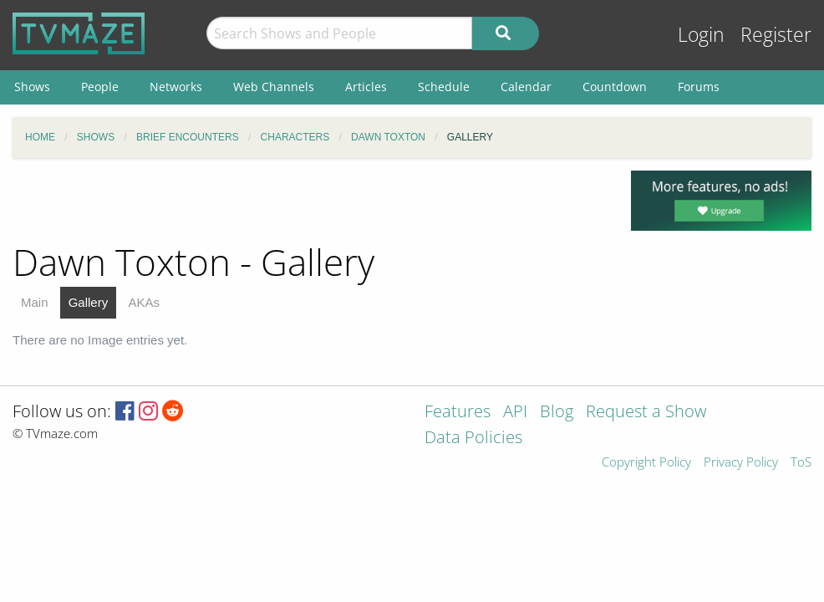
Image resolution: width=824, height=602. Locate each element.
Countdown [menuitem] (614, 86)
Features (458, 412)
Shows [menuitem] (32, 86)
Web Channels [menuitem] (273, 86)
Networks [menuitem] (176, 86)
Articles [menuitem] (366, 86)
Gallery (89, 302)
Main (34, 302)
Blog (556, 412)
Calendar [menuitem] (526, 86)
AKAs (144, 302)
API (515, 412)
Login (701, 35)
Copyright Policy (646, 463)
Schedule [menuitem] (444, 86)
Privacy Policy (741, 463)
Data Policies (473, 438)
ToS (801, 463)
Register (775, 35)
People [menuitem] (100, 86)
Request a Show (646, 412)
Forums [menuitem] (699, 86)
